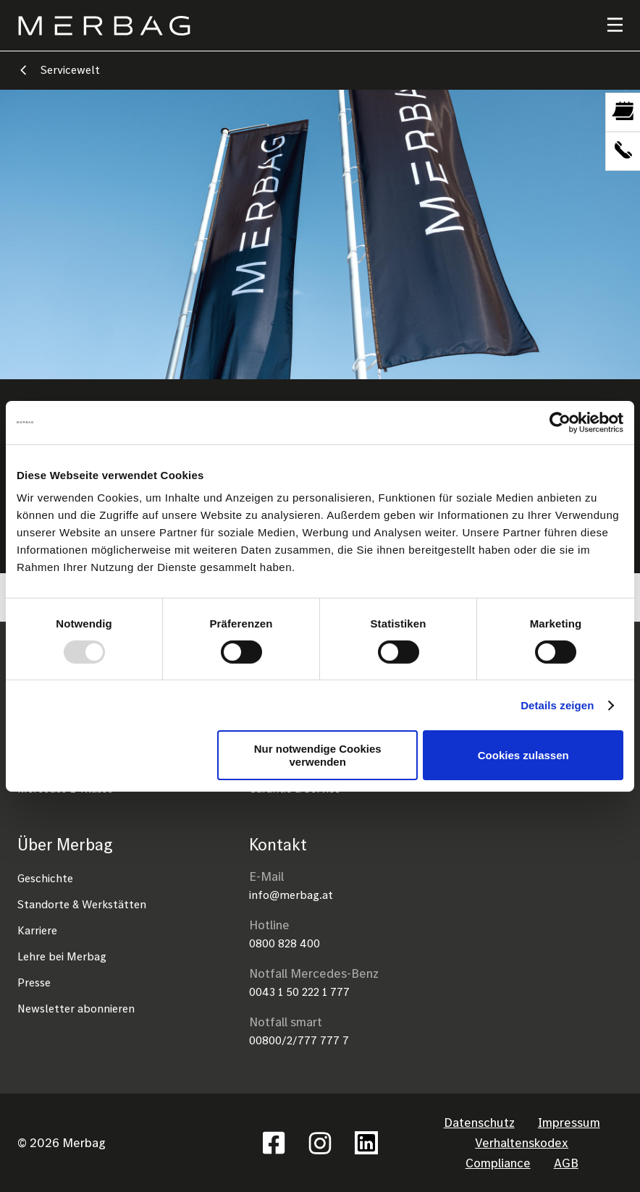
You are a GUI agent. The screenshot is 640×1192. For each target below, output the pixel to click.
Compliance (498, 1162)
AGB (566, 1162)
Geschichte (45, 878)
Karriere (37, 930)
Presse (34, 982)
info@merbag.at (291, 894)
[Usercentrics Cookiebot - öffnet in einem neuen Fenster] (560, 422)
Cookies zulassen (523, 755)
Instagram (320, 1142)
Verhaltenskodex (521, 1142)
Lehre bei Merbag (61, 956)
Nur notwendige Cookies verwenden (318, 755)
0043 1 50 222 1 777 (299, 991)
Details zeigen (557, 705)
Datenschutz (479, 1122)
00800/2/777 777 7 (299, 1040)
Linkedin (366, 1142)
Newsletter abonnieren (76, 1008)
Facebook (273, 1142)
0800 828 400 (284, 943)
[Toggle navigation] (606, 25)
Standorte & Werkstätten (81, 904)
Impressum (569, 1122)
